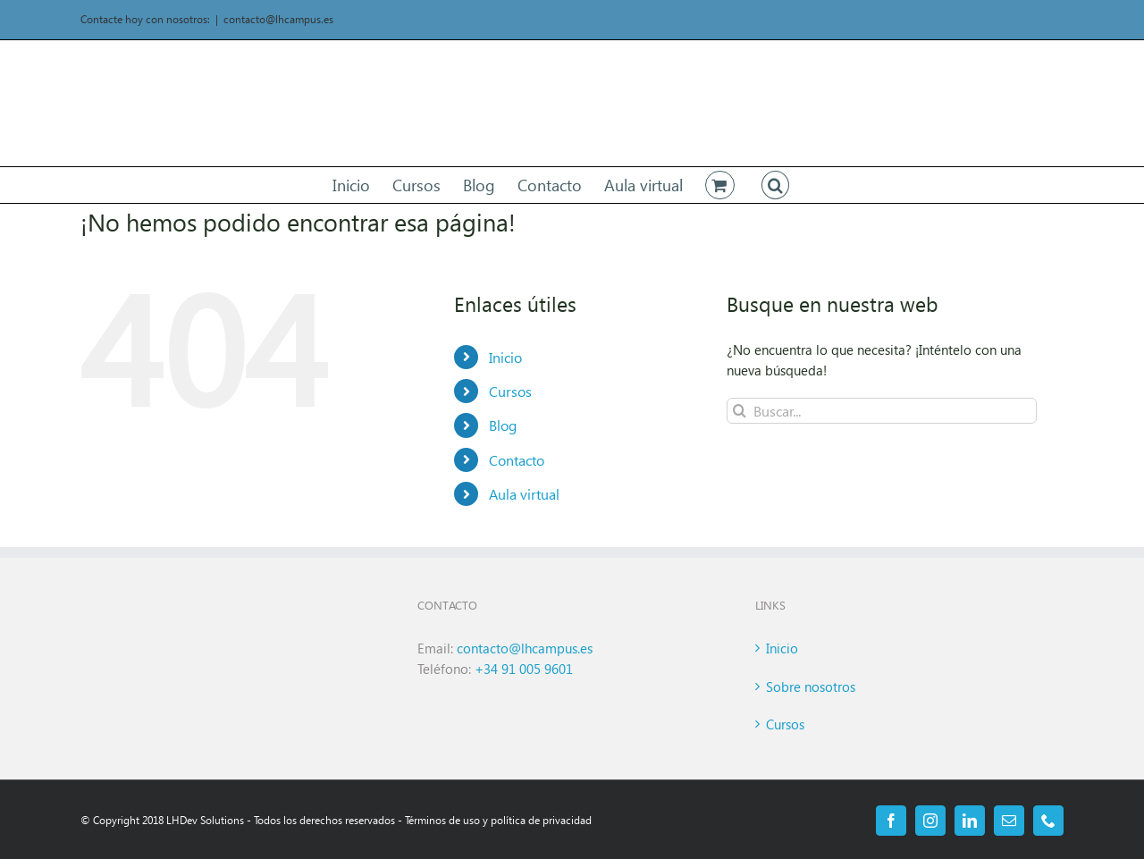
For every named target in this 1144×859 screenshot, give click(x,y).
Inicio (505, 357)
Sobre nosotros (810, 686)
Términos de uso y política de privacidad (498, 820)
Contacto (516, 460)
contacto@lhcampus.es (278, 19)
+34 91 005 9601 (524, 669)
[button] (775, 185)
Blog (503, 425)
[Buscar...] (882, 411)
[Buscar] (740, 411)
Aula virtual (524, 493)
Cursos (510, 391)
